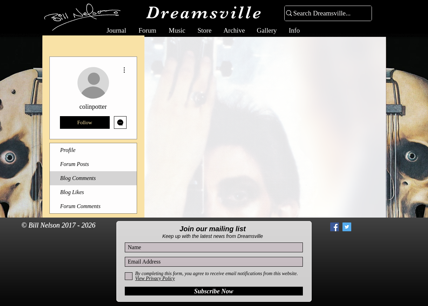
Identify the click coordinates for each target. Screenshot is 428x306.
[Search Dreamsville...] (325, 13)
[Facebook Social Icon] (334, 226)
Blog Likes (72, 192)
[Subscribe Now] (214, 291)
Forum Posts (74, 164)
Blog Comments (78, 178)
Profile (68, 150)
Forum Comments (80, 206)
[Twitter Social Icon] (346, 226)
